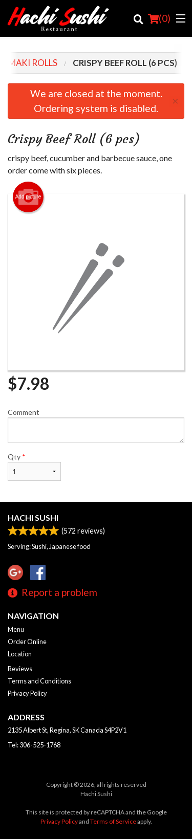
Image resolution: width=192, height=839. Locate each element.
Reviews (20, 669)
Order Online (27, 641)
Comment (96, 425)
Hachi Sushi (33, 517)
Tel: (34, 745)
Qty (34, 466)
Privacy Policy (27, 693)
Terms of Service (113, 821)
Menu (16, 629)
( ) (159, 18)
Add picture (28, 197)
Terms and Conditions (39, 681)
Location (20, 654)
